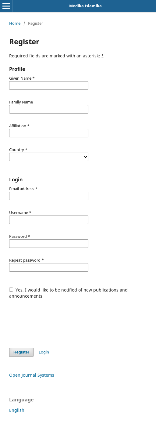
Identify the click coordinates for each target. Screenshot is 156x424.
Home (14, 23)
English (16, 410)
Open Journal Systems (31, 375)
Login (44, 352)
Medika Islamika (85, 6)
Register (21, 352)
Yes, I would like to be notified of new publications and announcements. (68, 293)
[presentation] (55, 320)
